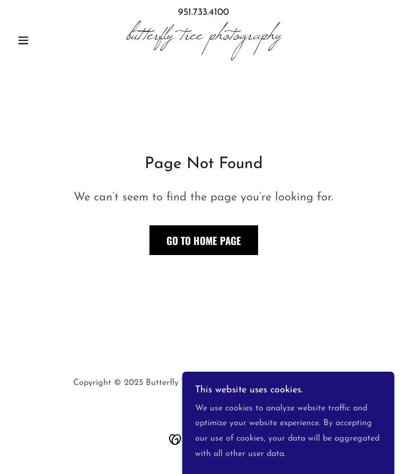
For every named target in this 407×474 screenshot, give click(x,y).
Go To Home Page (203, 240)
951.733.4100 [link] (203, 12)
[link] (203, 37)
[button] (41, 40)
